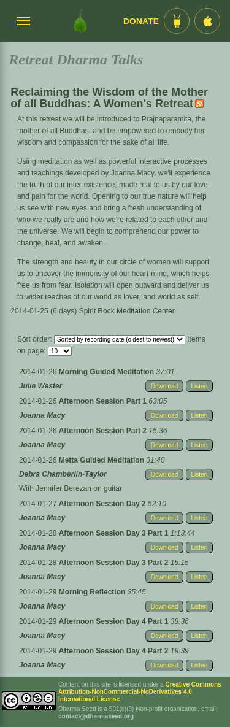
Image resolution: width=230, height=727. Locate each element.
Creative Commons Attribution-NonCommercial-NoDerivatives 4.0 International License (139, 691)
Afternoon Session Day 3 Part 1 (115, 533)
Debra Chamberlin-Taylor (63, 474)
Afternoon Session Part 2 (104, 430)
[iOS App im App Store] (207, 21)
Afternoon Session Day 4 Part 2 (115, 651)
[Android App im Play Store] (177, 21)
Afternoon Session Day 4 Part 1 (115, 621)
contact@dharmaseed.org (96, 716)
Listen (199, 386)
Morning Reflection (93, 592)
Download (164, 386)
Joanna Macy (42, 415)
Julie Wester (40, 386)
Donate (141, 21)
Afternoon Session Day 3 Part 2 (115, 562)
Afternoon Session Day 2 (103, 503)
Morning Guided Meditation (107, 371)
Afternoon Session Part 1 (104, 401)
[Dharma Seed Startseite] (80, 20)
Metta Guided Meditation (103, 460)
